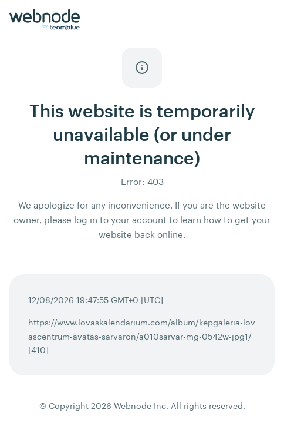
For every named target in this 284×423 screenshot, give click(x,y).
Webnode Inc (140, 406)
